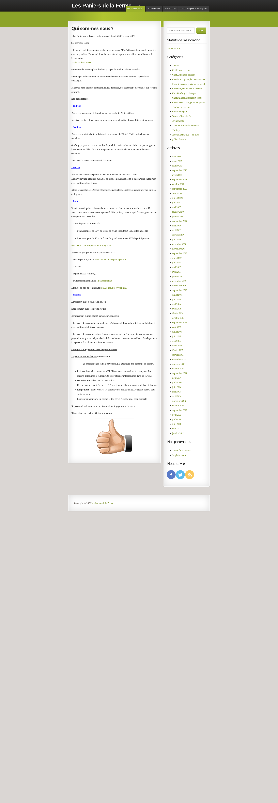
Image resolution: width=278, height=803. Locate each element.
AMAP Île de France (181, 450)
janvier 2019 (178, 235)
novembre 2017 (179, 248)
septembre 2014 (179, 373)
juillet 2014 (177, 382)
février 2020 (178, 212)
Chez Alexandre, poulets (183, 75)
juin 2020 (176, 202)
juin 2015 (176, 336)
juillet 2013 (177, 419)
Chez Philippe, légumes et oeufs (187, 98)
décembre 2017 (179, 244)
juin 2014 (176, 387)
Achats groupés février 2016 (114, 288)
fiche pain (76, 245)
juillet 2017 (177, 258)
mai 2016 (176, 304)
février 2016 (177, 313)
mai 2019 (176, 225)
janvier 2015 (178, 355)
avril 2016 (176, 308)
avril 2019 (176, 230)
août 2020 (177, 193)
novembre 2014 (179, 364)
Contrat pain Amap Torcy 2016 (97, 245)
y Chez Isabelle (179, 139)
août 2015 (176, 327)
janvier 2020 (178, 216)
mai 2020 (176, 207)
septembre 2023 (179, 170)
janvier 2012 (178, 433)
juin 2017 (176, 262)
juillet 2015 (177, 332)
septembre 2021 (179, 179)
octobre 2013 (178, 405)
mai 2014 (176, 391)
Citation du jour (179, 111)
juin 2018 (176, 239)
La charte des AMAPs (81, 62)
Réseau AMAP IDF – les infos (185, 134)
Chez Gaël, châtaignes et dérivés (187, 88)
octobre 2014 (178, 368)
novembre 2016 (179, 285)
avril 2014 (176, 396)
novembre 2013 (179, 401)
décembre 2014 (179, 359)
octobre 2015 (178, 318)
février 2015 (177, 350)
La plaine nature (180, 455)
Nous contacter (154, 8)
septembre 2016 (179, 290)
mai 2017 (176, 267)
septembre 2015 (179, 322)
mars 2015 (177, 345)
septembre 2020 (179, 189)
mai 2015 (176, 341)
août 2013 (176, 415)
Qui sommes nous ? (135, 8)
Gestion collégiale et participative (193, 8)
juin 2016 (176, 299)
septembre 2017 (179, 253)
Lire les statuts (173, 48)
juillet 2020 (177, 198)
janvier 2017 (178, 276)
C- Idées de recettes (181, 70)
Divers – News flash (181, 116)
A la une (176, 65)
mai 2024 (176, 156)
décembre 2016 (179, 281)
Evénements (178, 121)
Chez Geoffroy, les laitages (184, 93)
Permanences (170, 8)
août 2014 (176, 378)
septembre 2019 (179, 221)
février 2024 (178, 165)
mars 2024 (177, 161)
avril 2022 (177, 175)
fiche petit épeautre (117, 259)
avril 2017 (176, 272)
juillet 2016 (177, 295)
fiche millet (100, 259)
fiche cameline (105, 280)
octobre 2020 (178, 184)
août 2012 (176, 428)
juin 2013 (176, 424)
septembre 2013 (179, 410)
